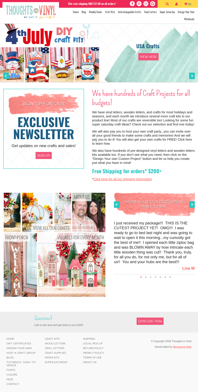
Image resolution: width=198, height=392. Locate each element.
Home (76, 12)
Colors (11, 374)
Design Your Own (186, 12)
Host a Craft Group (21, 352)
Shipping (89, 338)
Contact (12, 384)
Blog (84, 12)
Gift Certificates (18, 343)
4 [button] (155, 277)
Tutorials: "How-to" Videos (21, 364)
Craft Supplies (55, 352)
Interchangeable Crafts (129, 12)
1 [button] (141, 277)
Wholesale (189, 19)
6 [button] (165, 277)
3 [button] (151, 277)
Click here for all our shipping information (122, 179)
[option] (99, 52)
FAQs (9, 379)
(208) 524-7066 (150, 321)
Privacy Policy (93, 352)
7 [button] (170, 277)
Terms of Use (92, 357)
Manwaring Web (182, 347)
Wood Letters (55, 343)
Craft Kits (110, 12)
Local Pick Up (93, 343)
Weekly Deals (95, 12)
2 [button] (146, 277)
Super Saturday (167, 12)
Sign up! (43, 155)
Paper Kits (52, 357)
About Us (89, 362)
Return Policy (93, 348)
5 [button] (160, 277)
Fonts (10, 369)
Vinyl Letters (150, 12)
